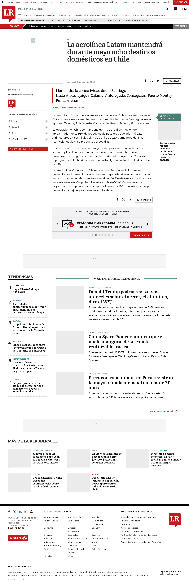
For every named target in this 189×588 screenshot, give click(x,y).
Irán (121, 21)
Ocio (94, 545)
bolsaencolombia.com (116, 572)
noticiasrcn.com (109, 575)
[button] (56, 224)
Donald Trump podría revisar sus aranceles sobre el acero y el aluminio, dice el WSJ (128, 296)
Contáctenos (127, 524)
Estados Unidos (108, 21)
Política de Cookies (130, 538)
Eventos (96, 535)
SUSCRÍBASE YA (141, 235)
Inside (94, 542)
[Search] (167, 8)
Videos (71, 556)
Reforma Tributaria (72, 21)
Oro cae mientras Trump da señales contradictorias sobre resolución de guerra (47, 482)
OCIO (60, 15)
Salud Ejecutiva (99, 549)
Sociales (48, 556)
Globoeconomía (100, 538)
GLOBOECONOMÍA (73, 15)
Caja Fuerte (73, 521)
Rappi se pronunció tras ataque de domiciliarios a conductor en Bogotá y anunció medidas (28, 387)
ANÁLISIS (105, 15)
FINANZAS (27, 15)
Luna (58, 21)
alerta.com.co (141, 575)
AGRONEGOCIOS (92, 15)
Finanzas (48, 538)
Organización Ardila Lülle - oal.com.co (170, 572)
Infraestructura (75, 542)
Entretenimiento (21, 359)
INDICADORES (153, 15)
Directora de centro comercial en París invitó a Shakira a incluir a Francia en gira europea (29, 367)
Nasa (50, 21)
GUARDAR (172, 81)
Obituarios (73, 545)
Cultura (17, 321)
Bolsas (36, 474)
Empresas (48, 535)
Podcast (48, 549)
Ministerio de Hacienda (136, 21)
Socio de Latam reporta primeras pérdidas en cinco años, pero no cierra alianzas (169, 151)
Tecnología (18, 286)
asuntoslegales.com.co (19, 572)
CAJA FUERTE (138, 15)
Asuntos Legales (51, 521)
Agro (94, 450)
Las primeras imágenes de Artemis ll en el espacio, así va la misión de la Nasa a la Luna (29, 329)
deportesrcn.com (16, 579)
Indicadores (49, 542)
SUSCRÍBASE (181, 2)
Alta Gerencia (74, 517)
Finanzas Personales (77, 538)
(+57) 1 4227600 (16, 528)
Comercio (17, 379)
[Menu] (20, 15)
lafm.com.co (126, 575)
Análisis (95, 517)
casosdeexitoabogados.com (22, 575)
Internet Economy (52, 545)
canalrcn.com (76, 575)
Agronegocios (51, 517)
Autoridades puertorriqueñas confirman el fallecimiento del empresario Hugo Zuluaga (29, 308)
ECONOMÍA (39, 15)
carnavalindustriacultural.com (53, 575)
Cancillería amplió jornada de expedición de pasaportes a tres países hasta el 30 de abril (105, 483)
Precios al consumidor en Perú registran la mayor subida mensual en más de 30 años (131, 382)
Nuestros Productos (130, 521)
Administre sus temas (21, 149)
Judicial (95, 474)
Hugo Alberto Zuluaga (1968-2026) (26, 291)
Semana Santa (91, 21)
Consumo (48, 528)
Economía (97, 528)
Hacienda (17, 341)
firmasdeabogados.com (91, 572)
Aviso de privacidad (130, 528)
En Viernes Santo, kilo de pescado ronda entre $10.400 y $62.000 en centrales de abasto (107, 458)
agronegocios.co (41, 572)
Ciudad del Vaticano (43, 450)
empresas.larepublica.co (64, 572)
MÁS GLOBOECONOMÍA (162, 411)
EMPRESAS (51, 15)
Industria (17, 300)
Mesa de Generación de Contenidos (138, 517)
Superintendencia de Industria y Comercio (141, 542)
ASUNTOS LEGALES (121, 15)
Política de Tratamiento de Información (139, 535)
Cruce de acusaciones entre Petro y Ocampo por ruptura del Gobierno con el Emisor (29, 348)
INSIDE (164, 15)
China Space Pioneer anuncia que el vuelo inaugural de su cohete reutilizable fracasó (126, 341)
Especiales (73, 535)
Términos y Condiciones (132, 531)
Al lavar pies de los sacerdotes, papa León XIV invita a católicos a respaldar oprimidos (46, 458)
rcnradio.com (92, 575)
